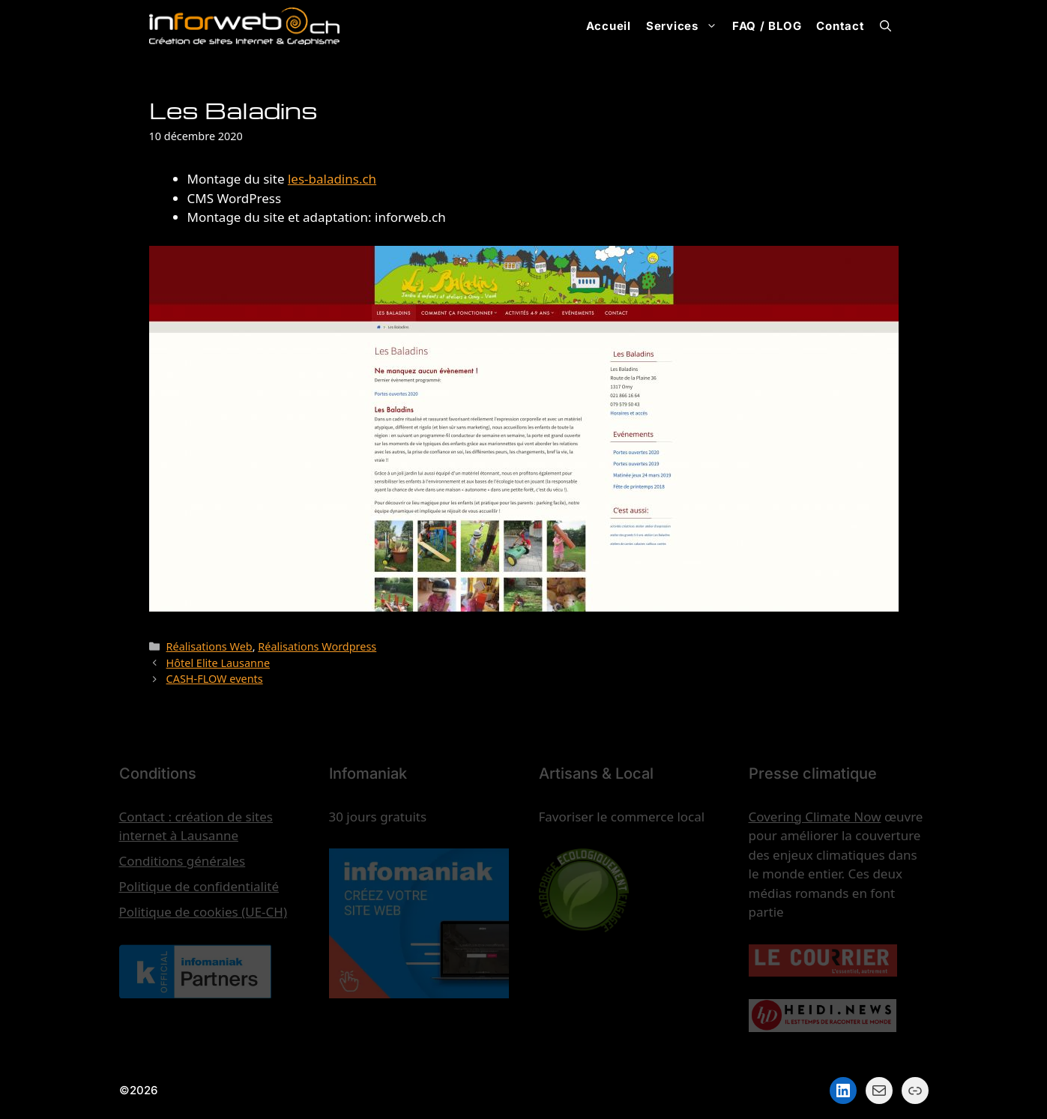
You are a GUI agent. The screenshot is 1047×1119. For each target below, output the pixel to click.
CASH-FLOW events (214, 679)
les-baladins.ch (332, 178)
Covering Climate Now (815, 816)
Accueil (608, 26)
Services (685, 26)
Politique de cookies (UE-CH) (203, 911)
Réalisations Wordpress (317, 646)
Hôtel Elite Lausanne (218, 663)
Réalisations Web (209, 646)
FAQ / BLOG (767, 26)
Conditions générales (182, 860)
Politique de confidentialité (199, 886)
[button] (885, 26)
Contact (840, 26)
